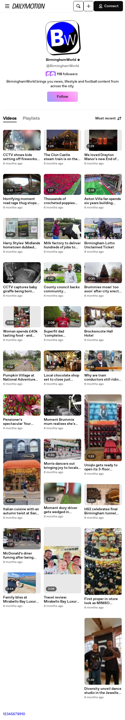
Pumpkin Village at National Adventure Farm (19, 377)
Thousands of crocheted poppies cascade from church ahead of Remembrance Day (61, 201)
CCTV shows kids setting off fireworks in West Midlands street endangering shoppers (20, 157)
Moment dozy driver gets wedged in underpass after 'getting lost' (60, 510)
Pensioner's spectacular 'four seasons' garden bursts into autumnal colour (21, 422)
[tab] (10, 118)
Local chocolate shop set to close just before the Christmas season (61, 377)
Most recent (108, 118)
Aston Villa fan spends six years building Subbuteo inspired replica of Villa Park (102, 201)
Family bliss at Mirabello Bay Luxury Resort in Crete (20, 599)
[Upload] (89, 6)
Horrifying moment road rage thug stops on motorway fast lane (21, 201)
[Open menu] (7, 6)
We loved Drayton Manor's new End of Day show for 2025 (100, 157)
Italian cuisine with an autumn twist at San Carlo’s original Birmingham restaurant (21, 511)
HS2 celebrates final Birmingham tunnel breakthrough (101, 511)
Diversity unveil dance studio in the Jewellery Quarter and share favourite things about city (103, 691)
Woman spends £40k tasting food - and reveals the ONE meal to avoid (21, 333)
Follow (62, 96)
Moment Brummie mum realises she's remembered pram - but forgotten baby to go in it (61, 422)
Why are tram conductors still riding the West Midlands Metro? (102, 377)
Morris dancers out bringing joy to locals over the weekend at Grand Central (61, 466)
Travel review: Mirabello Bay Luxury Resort (61, 599)
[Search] (78, 6)
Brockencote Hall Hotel (98, 333)
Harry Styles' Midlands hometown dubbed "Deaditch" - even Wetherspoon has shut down (21, 245)
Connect (108, 6)
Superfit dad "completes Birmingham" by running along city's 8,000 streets (60, 333)
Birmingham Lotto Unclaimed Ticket (99, 245)
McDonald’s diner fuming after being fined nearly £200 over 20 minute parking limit (21, 555)
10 (23, 714)
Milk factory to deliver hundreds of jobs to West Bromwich (62, 245)
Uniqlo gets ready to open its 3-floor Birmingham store (101, 467)
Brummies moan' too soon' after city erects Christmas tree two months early (102, 289)
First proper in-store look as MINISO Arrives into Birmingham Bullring (101, 601)
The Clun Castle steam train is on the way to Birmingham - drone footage (61, 157)
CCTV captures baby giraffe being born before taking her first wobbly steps (21, 289)
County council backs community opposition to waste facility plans (62, 289)
